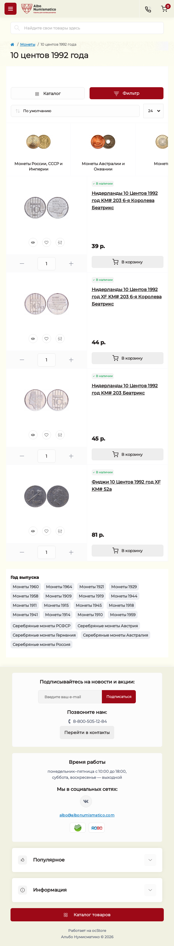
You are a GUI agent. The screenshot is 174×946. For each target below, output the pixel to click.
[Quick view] (33, 242)
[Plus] (71, 263)
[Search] (17, 28)
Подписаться (118, 696)
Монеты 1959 (123, 614)
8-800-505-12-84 (90, 721)
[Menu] (11, 9)
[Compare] (60, 242)
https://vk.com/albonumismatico (86, 801)
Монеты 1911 (25, 605)
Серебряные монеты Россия (41, 644)
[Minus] (22, 263)
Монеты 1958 (25, 596)
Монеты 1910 (90, 614)
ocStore (99, 930)
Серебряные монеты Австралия (115, 635)
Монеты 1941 (25, 614)
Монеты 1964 (59, 586)
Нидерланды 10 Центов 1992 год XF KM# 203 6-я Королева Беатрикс (127, 297)
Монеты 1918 (121, 605)
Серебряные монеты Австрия (108, 625)
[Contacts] (148, 8)
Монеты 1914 (57, 614)
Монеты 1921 (91, 586)
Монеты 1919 (91, 596)
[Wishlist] (46, 242)
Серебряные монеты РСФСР (41, 625)
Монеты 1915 (56, 605)
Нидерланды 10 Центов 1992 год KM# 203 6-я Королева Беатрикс (125, 200)
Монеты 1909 (58, 596)
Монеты (27, 44)
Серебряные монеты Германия (44, 635)
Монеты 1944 (124, 596)
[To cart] (127, 262)
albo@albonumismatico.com (87, 815)
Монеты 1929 (124, 586)
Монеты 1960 (26, 586)
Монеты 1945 (89, 605)
